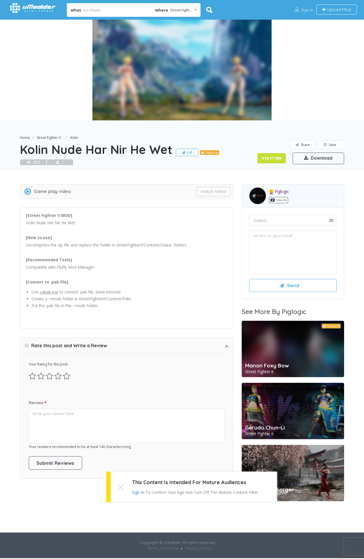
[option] (182, 70)
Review (38, 403)
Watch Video (213, 191)
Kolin (74, 137)
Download (317, 158)
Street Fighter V (49, 137)
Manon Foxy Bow (267, 366)
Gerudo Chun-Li (265, 428)
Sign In (307, 10)
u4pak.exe (49, 292)
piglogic (279, 191)
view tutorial (108, 292)
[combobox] (176, 10)
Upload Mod (336, 9)
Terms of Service (162, 549)
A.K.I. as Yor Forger (269, 490)
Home (25, 137)
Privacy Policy (198, 549)
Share (303, 144)
